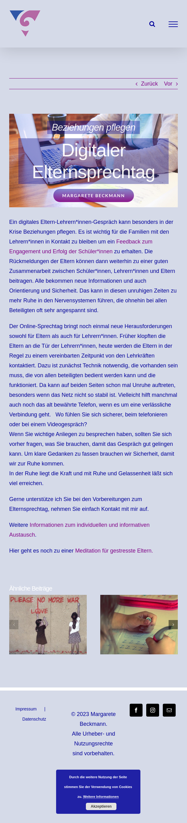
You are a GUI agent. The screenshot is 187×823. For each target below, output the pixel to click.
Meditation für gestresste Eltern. (114, 551)
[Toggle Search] (152, 24)
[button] (13, 624)
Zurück (149, 84)
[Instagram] (152, 710)
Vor (168, 84)
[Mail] (169, 710)
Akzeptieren (101, 806)
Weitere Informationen (101, 796)
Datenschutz (34, 719)
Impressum (25, 708)
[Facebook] (136, 710)
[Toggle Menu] (173, 24)
